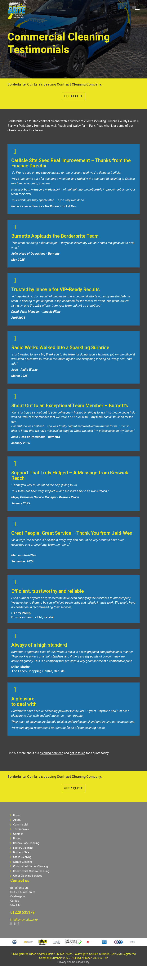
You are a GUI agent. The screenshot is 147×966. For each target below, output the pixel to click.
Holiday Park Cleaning (24, 843)
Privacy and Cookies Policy (73, 962)
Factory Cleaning (21, 847)
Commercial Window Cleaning (29, 871)
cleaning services (51, 753)
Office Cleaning (20, 857)
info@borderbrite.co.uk (24, 919)
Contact (16, 833)
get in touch (77, 753)
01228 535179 (22, 912)
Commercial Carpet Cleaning (29, 866)
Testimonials (19, 829)
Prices (15, 838)
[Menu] (137, 9)
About (15, 819)
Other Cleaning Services (26, 875)
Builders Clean (20, 852)
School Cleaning (21, 861)
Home (15, 815)
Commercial (19, 824)
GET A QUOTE (73, 96)
